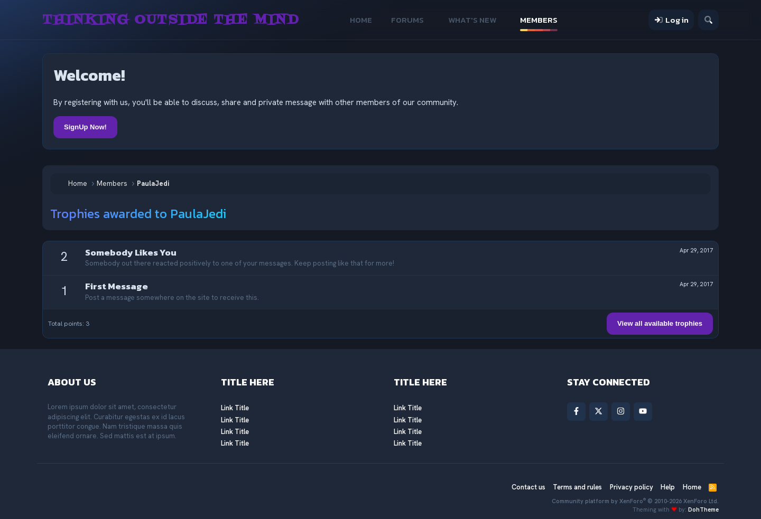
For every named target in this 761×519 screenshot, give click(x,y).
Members (539, 20)
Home (361, 20)
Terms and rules (577, 487)
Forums (407, 20)
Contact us (528, 487)
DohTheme (703, 509)
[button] (431, 20)
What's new (472, 20)
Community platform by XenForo (635, 501)
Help (668, 487)
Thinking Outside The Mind (170, 20)
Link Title (235, 407)
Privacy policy (631, 487)
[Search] (708, 20)
